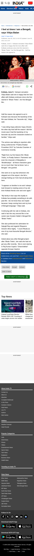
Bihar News (4, 478)
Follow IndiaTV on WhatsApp (17, 277)
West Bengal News (22, 486)
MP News (4, 488)
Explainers (4, 455)
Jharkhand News (6, 486)
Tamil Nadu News (6, 493)
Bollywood (17, 25)
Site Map (6, 549)
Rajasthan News (21, 480)
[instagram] (12, 516)
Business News (5, 457)
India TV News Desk (7, 36)
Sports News (5, 450)
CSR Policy (12, 551)
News (2, 25)
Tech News (4, 452)
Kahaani (21, 267)
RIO (19, 551)
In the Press (4, 402)
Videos (21, 8)
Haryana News (5, 483)
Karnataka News (6, 506)
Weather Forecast (6, 424)
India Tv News (6, 271)
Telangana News (21, 483)
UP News (4, 496)
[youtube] (17, 516)
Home (3, 8)
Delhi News (4, 480)
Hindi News (4, 407)
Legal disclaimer (15, 549)
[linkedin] (21, 516)
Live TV (3, 410)
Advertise (4, 397)
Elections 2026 (12, 8)
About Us (4, 394)
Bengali (14, 267)
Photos (3, 442)
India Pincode (5, 427)
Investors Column (6, 405)
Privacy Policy (26, 549)
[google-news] (26, 516)
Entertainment (9, 25)
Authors (3, 412)
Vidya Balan (6, 267)
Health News (5, 460)
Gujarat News (5, 501)
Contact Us (4, 392)
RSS (23, 551)
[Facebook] (3, 516)
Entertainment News (7, 447)
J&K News (4, 503)
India (27, 8)
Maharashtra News (22, 478)
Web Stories (4, 415)
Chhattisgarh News (6, 498)
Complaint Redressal (7, 400)
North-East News (6, 491)
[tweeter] (8, 516)
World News (4, 440)
